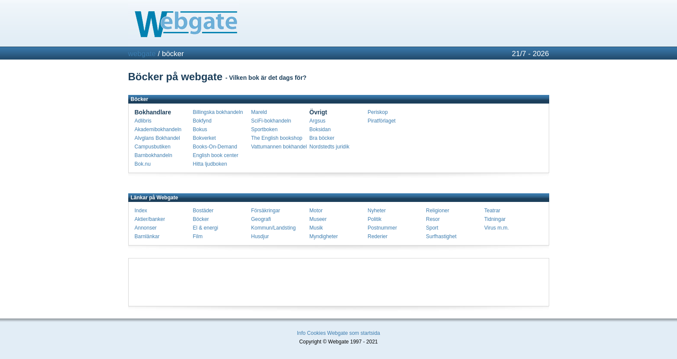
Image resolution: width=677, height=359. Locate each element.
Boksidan (320, 129)
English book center (215, 155)
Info (301, 333)
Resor (433, 219)
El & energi (205, 228)
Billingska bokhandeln (218, 112)
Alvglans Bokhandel (157, 138)
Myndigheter (324, 236)
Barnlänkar (147, 236)
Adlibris (143, 121)
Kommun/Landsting (273, 228)
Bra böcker (322, 138)
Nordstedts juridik (330, 147)
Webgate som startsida (353, 333)
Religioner (437, 211)
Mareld (259, 112)
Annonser (146, 228)
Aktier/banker (150, 219)
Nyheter (377, 211)
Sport (432, 228)
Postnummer (382, 228)
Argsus (318, 121)
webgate (142, 54)
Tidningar (495, 219)
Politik (375, 219)
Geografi (261, 219)
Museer (318, 219)
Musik (316, 228)
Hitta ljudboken (210, 164)
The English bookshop (277, 138)
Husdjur (260, 236)
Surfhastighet (441, 236)
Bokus (200, 129)
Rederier (378, 236)
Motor (316, 211)
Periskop (378, 112)
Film (198, 236)
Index (141, 211)
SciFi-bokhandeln (271, 121)
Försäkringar (265, 211)
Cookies (316, 333)
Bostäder (203, 211)
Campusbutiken (153, 147)
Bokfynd (202, 121)
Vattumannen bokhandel (279, 147)
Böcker (201, 219)
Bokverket (204, 138)
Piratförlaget (382, 121)
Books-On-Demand (215, 147)
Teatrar (492, 211)
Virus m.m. (496, 228)
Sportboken (264, 129)
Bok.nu (143, 164)
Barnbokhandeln (153, 155)
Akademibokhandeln (158, 129)
